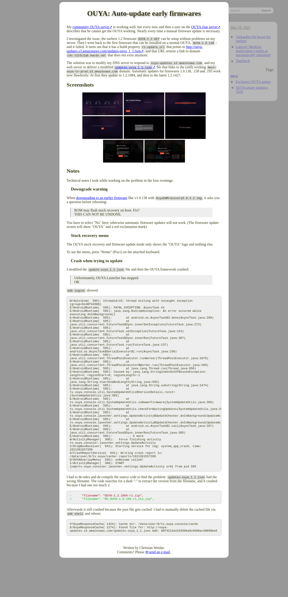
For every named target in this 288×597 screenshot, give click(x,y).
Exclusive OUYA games (253, 82)
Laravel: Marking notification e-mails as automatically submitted (253, 51)
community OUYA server (90, 27)
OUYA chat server (204, 27)
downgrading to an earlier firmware (101, 198)
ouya (234, 76)
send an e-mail (159, 589)
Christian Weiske (152, 585)
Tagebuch (243, 61)
